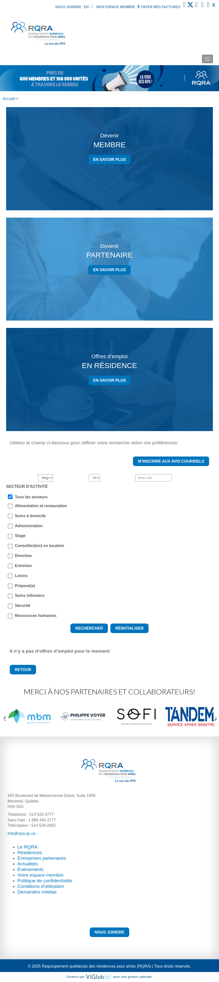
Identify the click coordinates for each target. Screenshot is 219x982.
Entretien (23, 566)
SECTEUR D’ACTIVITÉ (27, 486)
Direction (23, 556)
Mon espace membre (113, 6)
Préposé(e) (25, 586)
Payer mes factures (158, 6)
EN (86, 7)
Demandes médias (37, 891)
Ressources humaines (36, 616)
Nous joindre (68, 7)
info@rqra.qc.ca (21, 833)
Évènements (30, 869)
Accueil (8, 99)
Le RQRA (27, 846)
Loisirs (21, 576)
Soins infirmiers (30, 595)
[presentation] (4, 718)
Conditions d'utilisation (40, 886)
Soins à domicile (30, 516)
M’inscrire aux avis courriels (171, 461)
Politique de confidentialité (44, 880)
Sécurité (22, 605)
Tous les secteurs (31, 497)
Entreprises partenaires (41, 858)
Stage (20, 536)
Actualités (27, 863)
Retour (23, 670)
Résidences (29, 852)
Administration (29, 526)
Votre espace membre (40, 875)
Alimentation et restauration (41, 506)
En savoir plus (109, 159)
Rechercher (89, 628)
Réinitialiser (129, 628)
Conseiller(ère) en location (39, 546)
